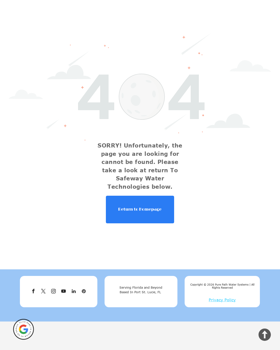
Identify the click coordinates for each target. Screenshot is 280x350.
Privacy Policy (222, 299)
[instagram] (53, 292)
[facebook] (33, 292)
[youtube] (63, 292)
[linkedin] (73, 292)
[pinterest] (83, 292)
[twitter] (43, 292)
